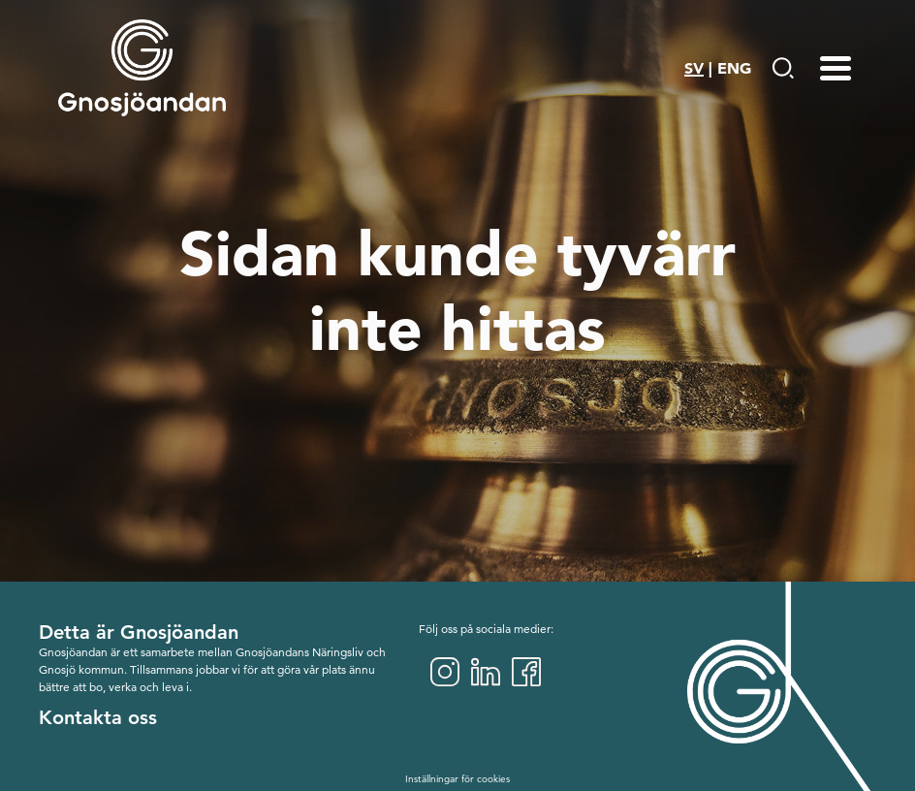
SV (694, 68)
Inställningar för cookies (457, 779)
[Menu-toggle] (835, 68)
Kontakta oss (98, 717)
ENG (734, 68)
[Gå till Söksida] (783, 68)
